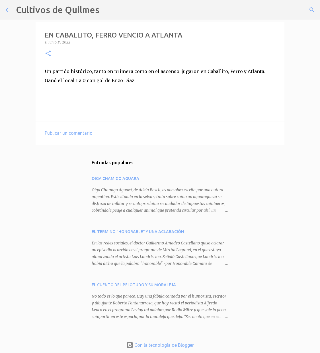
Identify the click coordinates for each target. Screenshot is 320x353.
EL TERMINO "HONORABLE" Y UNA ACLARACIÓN (138, 231)
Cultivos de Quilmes (57, 10)
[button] (48, 54)
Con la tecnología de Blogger (160, 345)
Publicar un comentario (69, 133)
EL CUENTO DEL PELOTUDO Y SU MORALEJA (134, 285)
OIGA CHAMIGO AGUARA (115, 178)
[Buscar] (107, 10)
